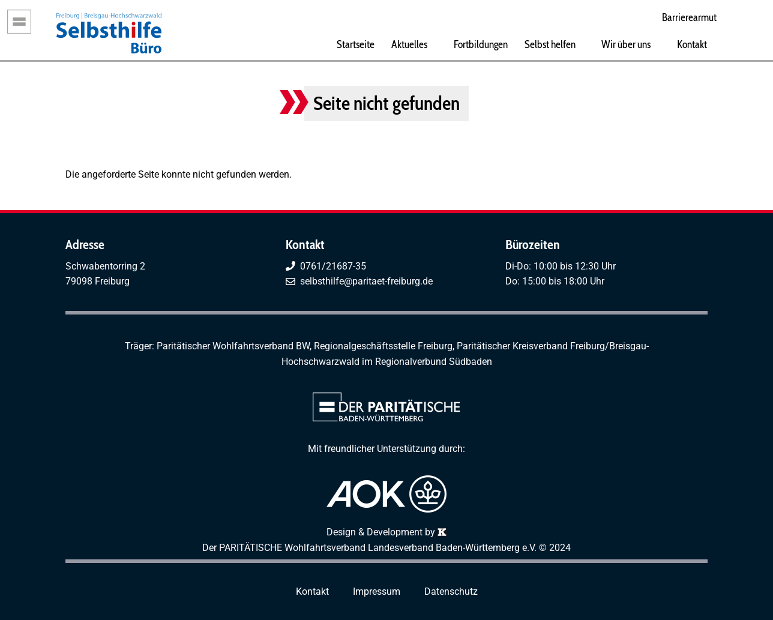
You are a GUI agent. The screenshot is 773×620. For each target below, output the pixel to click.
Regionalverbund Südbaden (433, 361)
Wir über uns (626, 44)
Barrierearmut (689, 17)
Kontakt (692, 44)
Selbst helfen (550, 44)
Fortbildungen (481, 44)
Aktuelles (409, 44)
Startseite (355, 44)
